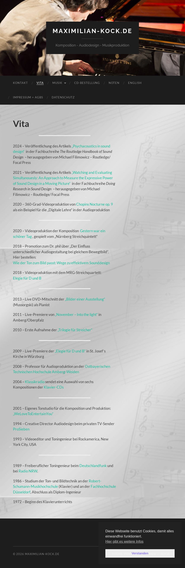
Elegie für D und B (27, 278)
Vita (40, 83)
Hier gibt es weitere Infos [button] (124, 541)
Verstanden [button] (140, 553)
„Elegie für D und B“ (70, 351)
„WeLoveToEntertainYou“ (33, 413)
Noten (114, 83)
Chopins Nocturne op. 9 (94, 204)
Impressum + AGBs (28, 97)
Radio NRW (28, 471)
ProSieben (21, 429)
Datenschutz (63, 97)
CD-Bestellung (87, 83)
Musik (57, 83)
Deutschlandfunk (93, 465)
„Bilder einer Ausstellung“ (85, 299)
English (135, 83)
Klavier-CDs (54, 387)
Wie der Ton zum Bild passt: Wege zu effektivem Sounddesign (61, 263)
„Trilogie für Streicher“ (75, 330)
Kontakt (20, 83)
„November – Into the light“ (76, 314)
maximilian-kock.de (92, 31)
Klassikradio (35, 381)
